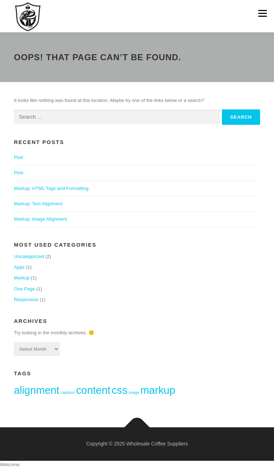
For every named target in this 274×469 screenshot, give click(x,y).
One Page (24, 289)
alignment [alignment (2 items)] (36, 390)
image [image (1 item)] (134, 392)
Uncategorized (29, 256)
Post (18, 157)
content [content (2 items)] (93, 390)
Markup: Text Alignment (38, 203)
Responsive (26, 299)
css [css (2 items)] (119, 390)
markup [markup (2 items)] (157, 390)
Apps (19, 267)
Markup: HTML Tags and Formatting (51, 188)
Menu (262, 13)
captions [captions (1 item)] (68, 392)
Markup (22, 277)
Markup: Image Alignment (40, 219)
